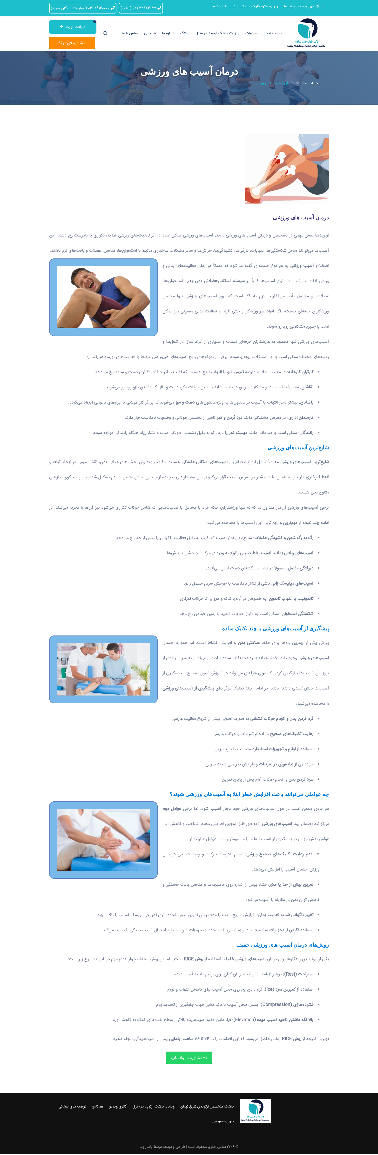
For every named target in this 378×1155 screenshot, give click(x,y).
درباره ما (168, 34)
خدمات (250, 34)
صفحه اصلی (272, 34)
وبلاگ (184, 34)
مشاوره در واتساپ (189, 1058)
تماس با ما (130, 34)
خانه (314, 84)
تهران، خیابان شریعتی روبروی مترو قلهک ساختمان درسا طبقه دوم (266, 5)
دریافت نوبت (73, 27)
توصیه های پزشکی (72, 1108)
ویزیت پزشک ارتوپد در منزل (217, 34)
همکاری (150, 34)
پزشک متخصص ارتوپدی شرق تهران (207, 1108)
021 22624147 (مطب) (141, 7)
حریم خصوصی (223, 1122)
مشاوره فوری (72, 43)
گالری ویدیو (118, 1108)
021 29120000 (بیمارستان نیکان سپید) (83, 7)
